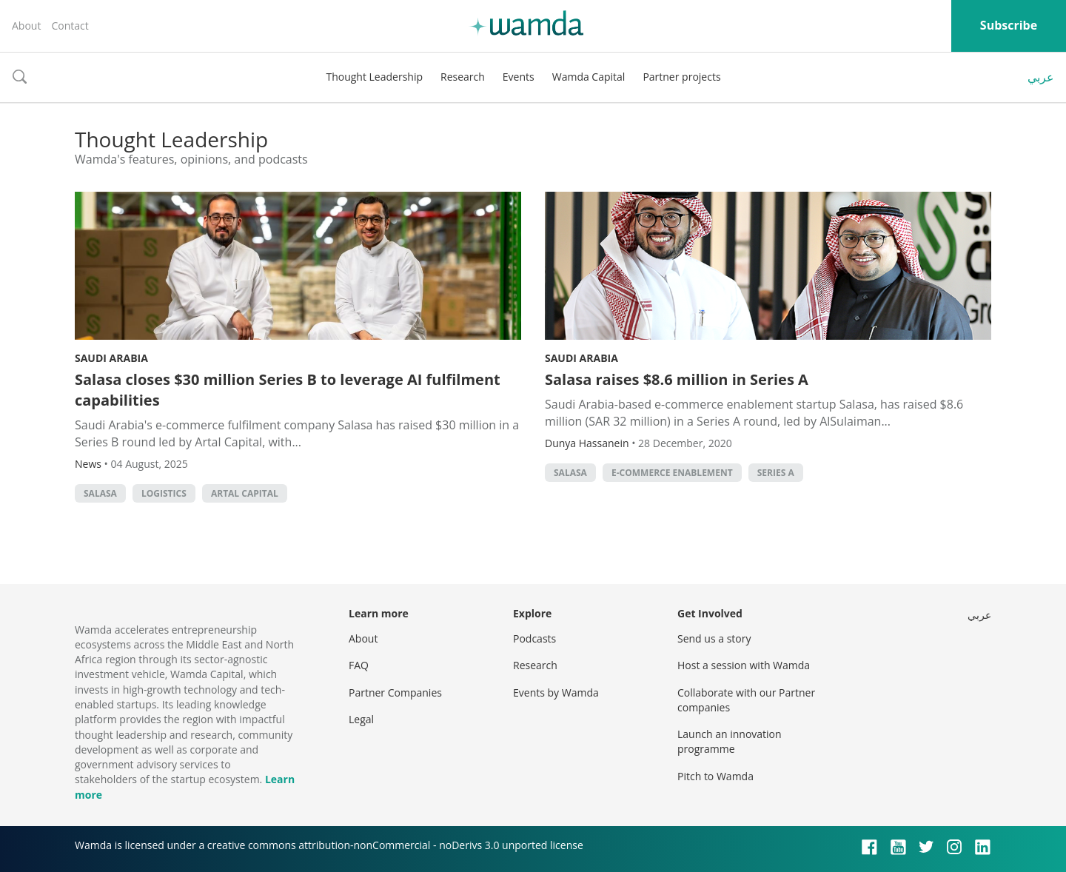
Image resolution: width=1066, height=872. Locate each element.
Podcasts (534, 638)
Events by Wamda (556, 692)
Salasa (100, 493)
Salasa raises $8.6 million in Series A (676, 379)
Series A (775, 472)
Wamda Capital (589, 77)
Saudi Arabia (111, 358)
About (26, 26)
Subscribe (1008, 25)
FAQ (359, 665)
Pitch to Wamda (715, 776)
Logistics (164, 493)
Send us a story (714, 638)
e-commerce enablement (672, 472)
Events (518, 77)
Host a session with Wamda (743, 665)
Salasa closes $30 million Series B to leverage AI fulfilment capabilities (287, 389)
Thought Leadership (374, 77)
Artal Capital (244, 493)
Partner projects (681, 77)
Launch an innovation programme (729, 741)
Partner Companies (395, 692)
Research (462, 77)
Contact (69, 26)
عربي (1041, 77)
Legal (361, 719)
